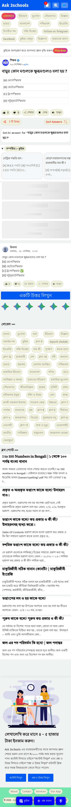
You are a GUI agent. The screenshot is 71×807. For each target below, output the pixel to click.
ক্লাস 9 (39, 341)
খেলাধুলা (8, 440)
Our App (56, 791)
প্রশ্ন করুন (44, 801)
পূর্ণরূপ (48, 349)
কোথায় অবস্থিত (41, 364)
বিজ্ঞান (64, 334)
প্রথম (65, 387)
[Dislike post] (16, 112)
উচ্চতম (53, 402)
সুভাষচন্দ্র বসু (49, 417)
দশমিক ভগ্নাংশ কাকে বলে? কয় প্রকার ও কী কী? (35, 545)
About (14, 791)
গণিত (51, 372)
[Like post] (5, 112)
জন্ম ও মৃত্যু (42, 425)
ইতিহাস (49, 334)
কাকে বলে (62, 349)
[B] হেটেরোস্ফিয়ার (14, 87)
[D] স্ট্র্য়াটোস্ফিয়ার (15, 100)
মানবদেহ (19, 410)
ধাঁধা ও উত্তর (34, 394)
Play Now (60, 50)
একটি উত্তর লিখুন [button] (35, 295)
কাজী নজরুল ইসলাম (14, 402)
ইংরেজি (63, 23)
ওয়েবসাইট (62, 425)
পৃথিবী (54, 387)
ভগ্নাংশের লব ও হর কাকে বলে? (24, 599)
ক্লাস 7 (64, 402)
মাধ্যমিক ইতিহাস (12, 372)
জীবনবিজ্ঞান (26, 387)
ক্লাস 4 (6, 417)
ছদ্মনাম (21, 364)
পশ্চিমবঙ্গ (44, 23)
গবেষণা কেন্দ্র (37, 402)
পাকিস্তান (22, 432)
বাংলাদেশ (35, 372)
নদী (53, 356)
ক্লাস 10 (43, 356)
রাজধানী (20, 356)
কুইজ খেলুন (26, 38)
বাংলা (6, 334)
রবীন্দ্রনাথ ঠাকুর (11, 394)
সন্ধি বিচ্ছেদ (30, 31)
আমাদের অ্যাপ (60, 38)
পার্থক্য (6, 410)
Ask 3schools (15, 5)
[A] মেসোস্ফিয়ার (12, 80)
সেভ (42, 112)
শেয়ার (29, 112)
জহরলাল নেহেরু (59, 432)
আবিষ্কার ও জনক (12, 379)
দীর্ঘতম (64, 410)
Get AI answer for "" (35, 135)
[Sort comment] (57, 122)
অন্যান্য (64, 356)
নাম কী (37, 349)
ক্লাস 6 (64, 417)
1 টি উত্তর (11, 122)
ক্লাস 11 (24, 425)
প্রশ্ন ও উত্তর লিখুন (41, 777)
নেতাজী (7, 425)
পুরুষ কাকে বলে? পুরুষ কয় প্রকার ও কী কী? (33, 619)
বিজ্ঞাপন (42, 38)
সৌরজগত (9, 387)
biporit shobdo (59, 341)
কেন (52, 394)
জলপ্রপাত (20, 417)
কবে (65, 372)
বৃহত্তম (42, 387)
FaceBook (9, 39)
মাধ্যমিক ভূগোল (59, 379)
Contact (26, 791)
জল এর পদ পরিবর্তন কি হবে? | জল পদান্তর (32, 643)
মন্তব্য (29, 283)
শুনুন (57, 112)
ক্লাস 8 (40, 410)
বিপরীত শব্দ (9, 31)
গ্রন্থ (30, 410)
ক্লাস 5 (52, 410)
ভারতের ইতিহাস (36, 379)
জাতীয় (7, 432)
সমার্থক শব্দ (9, 341)
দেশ (32, 356)
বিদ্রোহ (34, 417)
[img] (47, 5)
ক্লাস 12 (7, 356)
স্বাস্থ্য (65, 394)
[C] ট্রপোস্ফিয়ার (12, 94)
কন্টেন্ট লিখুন (15, 777)
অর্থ (35, 334)
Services (41, 791)
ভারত (6, 364)
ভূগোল (21, 334)
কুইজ (25, 341)
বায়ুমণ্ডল (38, 432)
